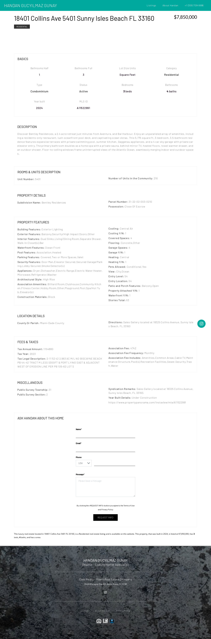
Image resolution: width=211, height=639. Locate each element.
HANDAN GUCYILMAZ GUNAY (30, 5)
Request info (105, 517)
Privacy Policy (107, 509)
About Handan (170, 5)
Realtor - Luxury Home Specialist (105, 564)
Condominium (39, 91)
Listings (151, 5)
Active (83, 91)
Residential (21, 27)
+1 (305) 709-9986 (194, 5)
